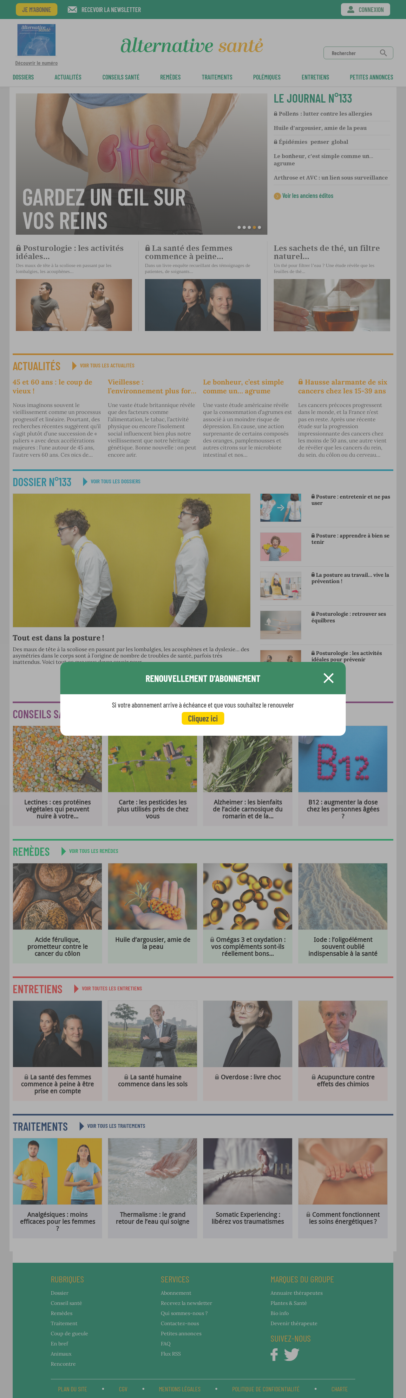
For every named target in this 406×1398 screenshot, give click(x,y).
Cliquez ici (203, 718)
